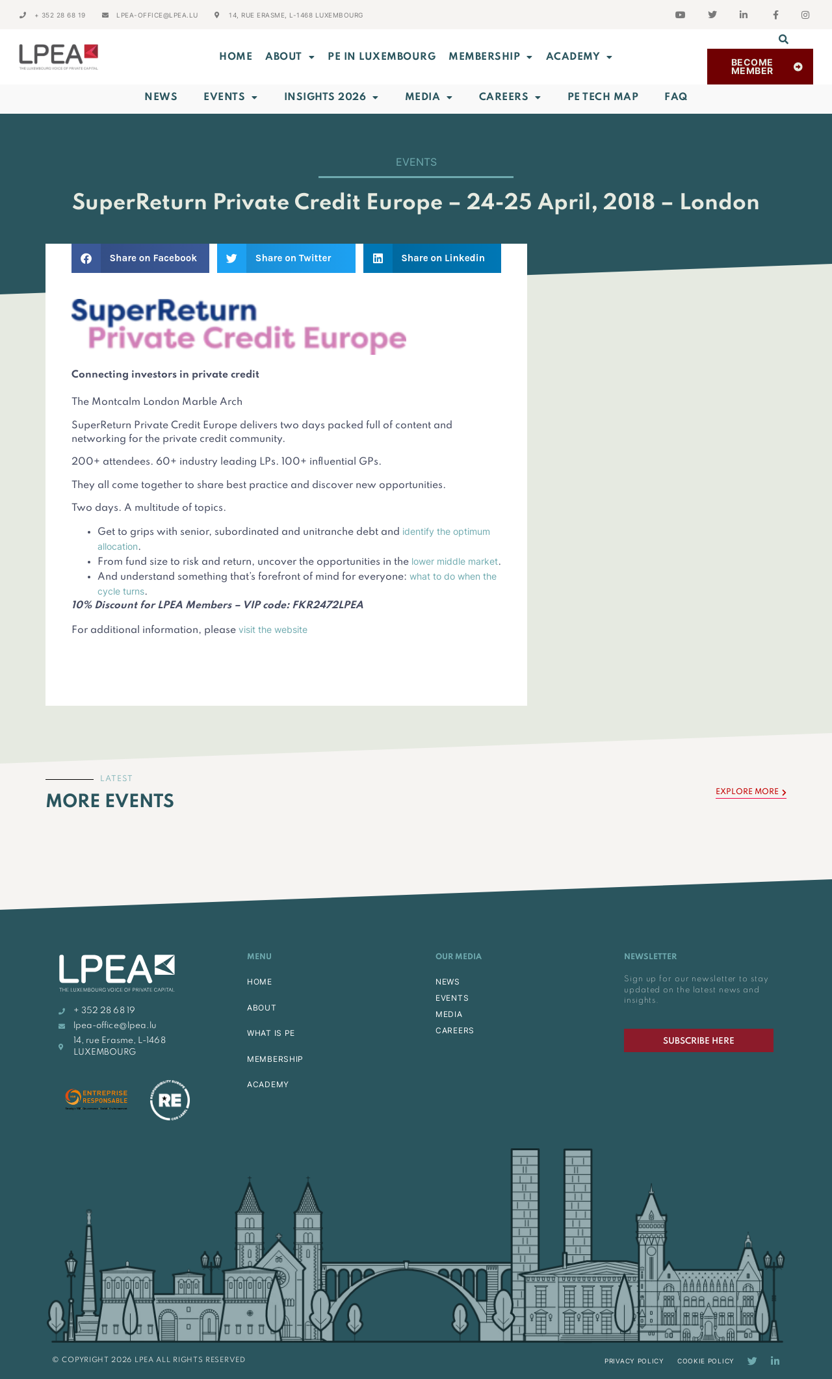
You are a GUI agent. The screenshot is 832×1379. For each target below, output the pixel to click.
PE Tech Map (603, 97)
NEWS (448, 981)
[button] (784, 39)
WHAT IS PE (271, 1033)
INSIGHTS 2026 (331, 97)
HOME (259, 981)
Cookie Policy (705, 1361)
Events (230, 97)
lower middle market (454, 561)
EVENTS (452, 998)
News (160, 97)
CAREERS (455, 1030)
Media (429, 97)
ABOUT (290, 57)
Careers (510, 97)
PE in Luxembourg (382, 57)
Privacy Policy (634, 1361)
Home (235, 57)
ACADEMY (579, 57)
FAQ (676, 97)
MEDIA (449, 1014)
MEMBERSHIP (490, 57)
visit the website (273, 629)
